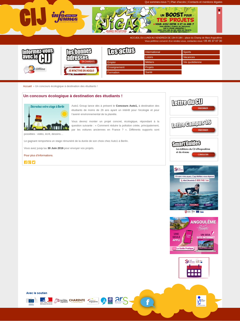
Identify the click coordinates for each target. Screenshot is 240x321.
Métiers (149, 62)
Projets (149, 67)
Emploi (111, 62)
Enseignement (116, 67)
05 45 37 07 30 (213, 40)
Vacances (189, 57)
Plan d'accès (178, 2)
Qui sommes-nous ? (157, 2)
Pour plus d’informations (38, 155)
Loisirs (149, 57)
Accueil (27, 86)
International (152, 52)
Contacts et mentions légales (205, 2)
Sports (187, 52)
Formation (113, 72)
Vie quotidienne (192, 62)
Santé (148, 72)
